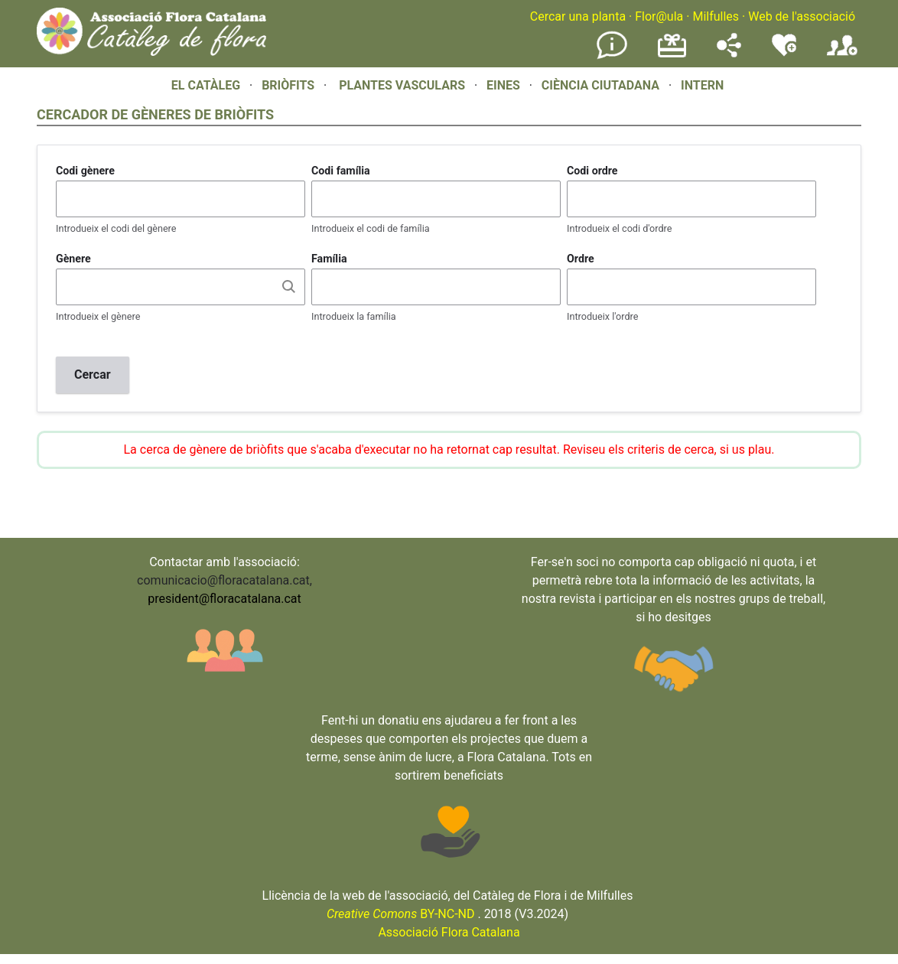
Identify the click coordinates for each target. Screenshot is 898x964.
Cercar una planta (578, 16)
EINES (503, 85)
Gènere (73, 258)
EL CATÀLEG (205, 85)
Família (329, 258)
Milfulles (715, 16)
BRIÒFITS (289, 85)
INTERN (702, 85)
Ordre (580, 258)
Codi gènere (85, 170)
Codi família (340, 170)
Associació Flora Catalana (448, 932)
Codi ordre (592, 170)
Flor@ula (659, 16)
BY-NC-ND (401, 914)
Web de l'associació (801, 16)
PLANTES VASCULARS (402, 85)
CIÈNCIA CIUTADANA (600, 85)
